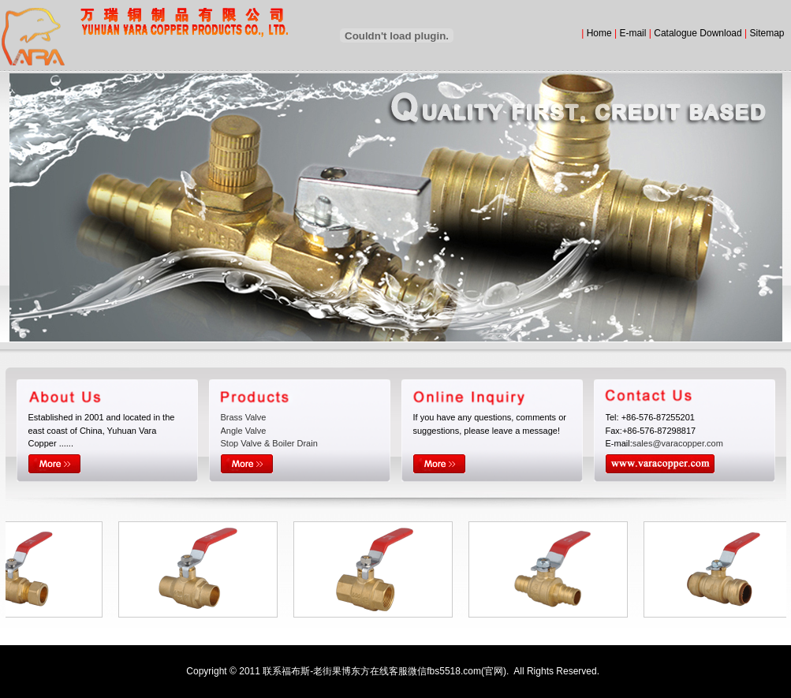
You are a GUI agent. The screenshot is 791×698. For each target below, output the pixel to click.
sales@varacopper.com (677, 443)
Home (599, 33)
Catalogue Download (697, 33)
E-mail (632, 33)
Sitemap (766, 33)
